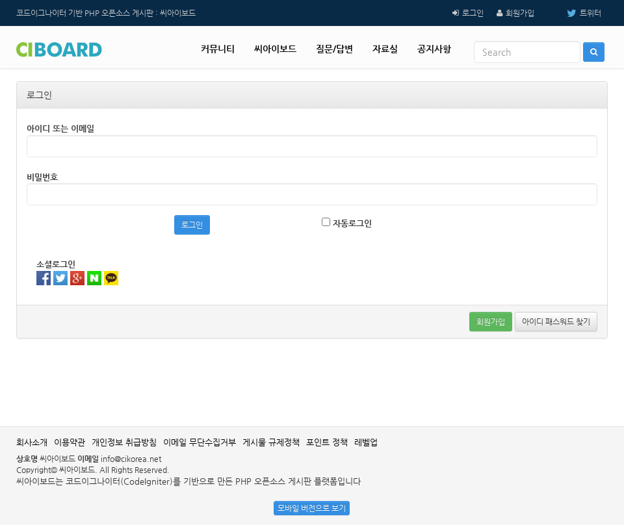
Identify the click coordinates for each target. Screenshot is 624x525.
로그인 (473, 13)
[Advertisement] (312, 381)
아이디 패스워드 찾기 (556, 321)
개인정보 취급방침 (124, 442)
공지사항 (434, 49)
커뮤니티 (218, 49)
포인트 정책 (327, 442)
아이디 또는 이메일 (60, 128)
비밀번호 (42, 177)
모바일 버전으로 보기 (312, 508)
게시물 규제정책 (271, 442)
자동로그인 (347, 223)
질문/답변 (334, 49)
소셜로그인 (55, 264)
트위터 (574, 13)
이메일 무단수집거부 (199, 442)
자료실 (385, 49)
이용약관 (69, 442)
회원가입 (520, 13)
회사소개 (31, 442)
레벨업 (366, 442)
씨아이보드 (275, 49)
